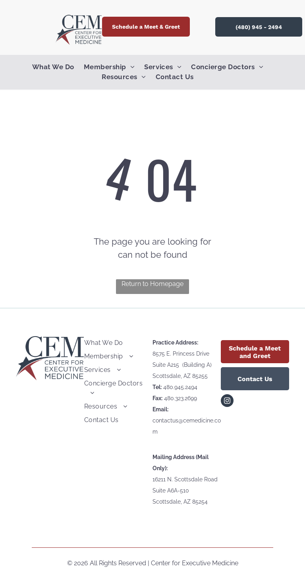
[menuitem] (58, 67)
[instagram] (227, 401)
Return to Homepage (152, 284)
